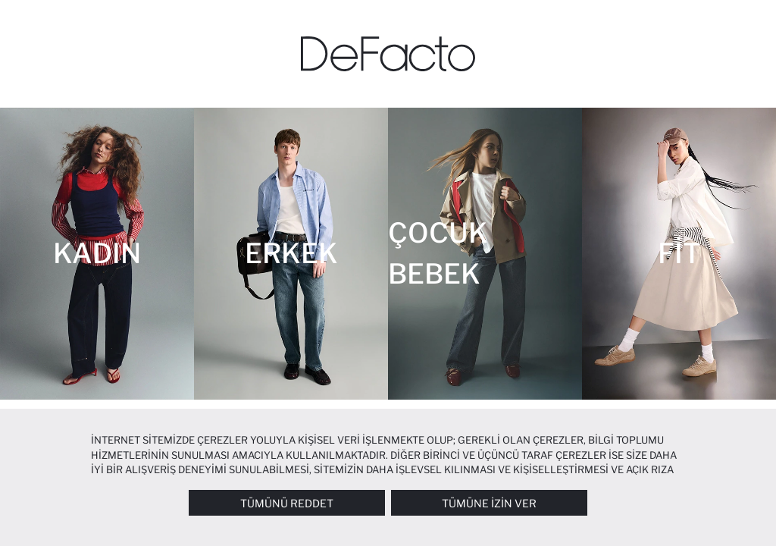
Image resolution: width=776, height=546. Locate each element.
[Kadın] (97, 254)
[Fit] (679, 254)
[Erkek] (291, 254)
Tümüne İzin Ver (489, 503)
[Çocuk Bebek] (485, 254)
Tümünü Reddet (286, 503)
